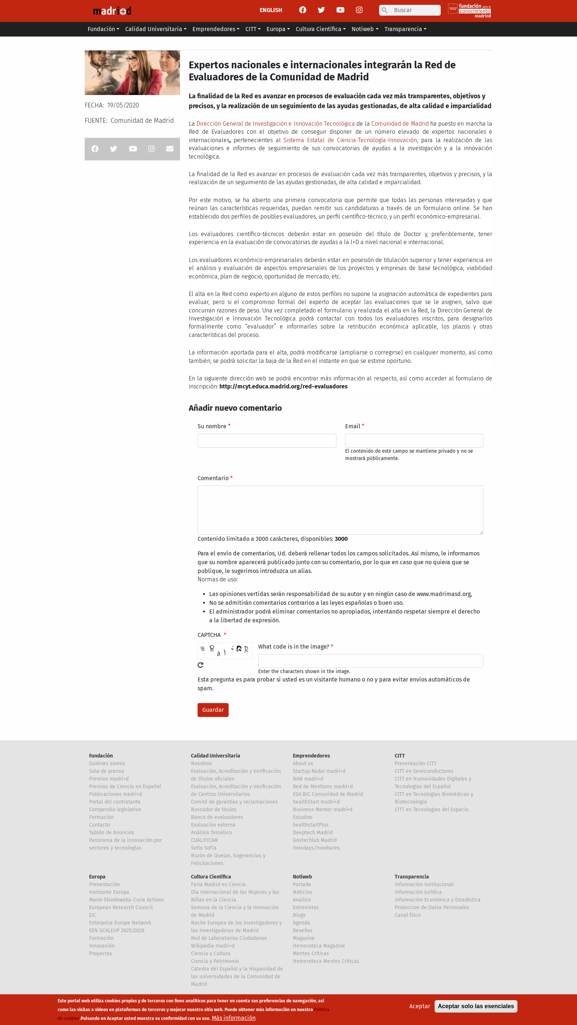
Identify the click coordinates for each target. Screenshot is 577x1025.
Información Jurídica (418, 892)
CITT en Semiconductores (424, 771)
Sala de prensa (106, 771)
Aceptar (419, 1006)
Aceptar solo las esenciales (476, 1006)
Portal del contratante (115, 802)
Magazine (304, 938)
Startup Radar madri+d (319, 771)
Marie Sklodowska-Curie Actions (126, 900)
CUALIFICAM (204, 840)
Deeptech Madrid (313, 833)
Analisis (302, 900)
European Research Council (121, 907)
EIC (92, 915)
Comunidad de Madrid (400, 123)
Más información (234, 1018)
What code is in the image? (293, 646)
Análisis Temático (211, 833)
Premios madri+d (109, 779)
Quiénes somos (107, 763)
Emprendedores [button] (213, 29)
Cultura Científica (211, 877)
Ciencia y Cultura (210, 953)
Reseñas (303, 930)
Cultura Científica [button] (318, 29)
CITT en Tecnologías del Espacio (432, 809)
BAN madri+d (308, 779)
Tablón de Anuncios (111, 833)
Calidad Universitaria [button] (153, 29)
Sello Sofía (204, 848)
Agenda (301, 923)
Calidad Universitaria (215, 756)
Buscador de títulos (214, 809)
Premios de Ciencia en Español (125, 786)
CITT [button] (250, 29)
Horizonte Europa (109, 892)
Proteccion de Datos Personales (432, 907)
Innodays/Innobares (316, 848)
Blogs (299, 915)
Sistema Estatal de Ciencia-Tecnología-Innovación (350, 140)
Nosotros (201, 763)
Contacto (99, 825)
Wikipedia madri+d (212, 946)
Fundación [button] (101, 29)
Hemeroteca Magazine (319, 946)
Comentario (213, 478)
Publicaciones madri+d (115, 794)
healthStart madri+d (316, 802)
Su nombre (212, 426)
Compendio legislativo (115, 809)
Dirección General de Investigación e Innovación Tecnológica (275, 123)
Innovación (102, 946)
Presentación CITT (415, 763)
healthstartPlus (311, 825)
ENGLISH (271, 10)
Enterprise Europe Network (120, 923)
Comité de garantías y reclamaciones (234, 802)
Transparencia (412, 877)
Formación (101, 817)
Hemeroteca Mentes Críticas (326, 961)
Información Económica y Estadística (438, 900)
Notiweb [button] (363, 29)
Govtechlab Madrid (315, 840)
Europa (97, 877)
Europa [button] (276, 29)
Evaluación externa (213, 825)
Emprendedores (311, 756)
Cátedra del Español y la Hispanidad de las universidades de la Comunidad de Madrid (237, 976)
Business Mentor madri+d (322, 809)
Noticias (302, 892)
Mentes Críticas (311, 953)
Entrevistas (306, 907)
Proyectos (100, 953)
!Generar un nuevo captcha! (200, 665)
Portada (302, 884)
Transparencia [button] (403, 29)
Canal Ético (408, 915)
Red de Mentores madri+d (323, 786)
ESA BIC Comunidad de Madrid (328, 794)
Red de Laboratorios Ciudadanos (229, 938)
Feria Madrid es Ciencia (218, 884)
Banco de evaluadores (217, 817)
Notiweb (302, 877)
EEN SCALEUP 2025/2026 (116, 930)
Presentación (104, 884)
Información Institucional (424, 884)
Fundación (101, 756)
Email (352, 426)
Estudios (303, 817)
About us (303, 763)
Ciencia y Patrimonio (215, 961)
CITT (400, 756)
